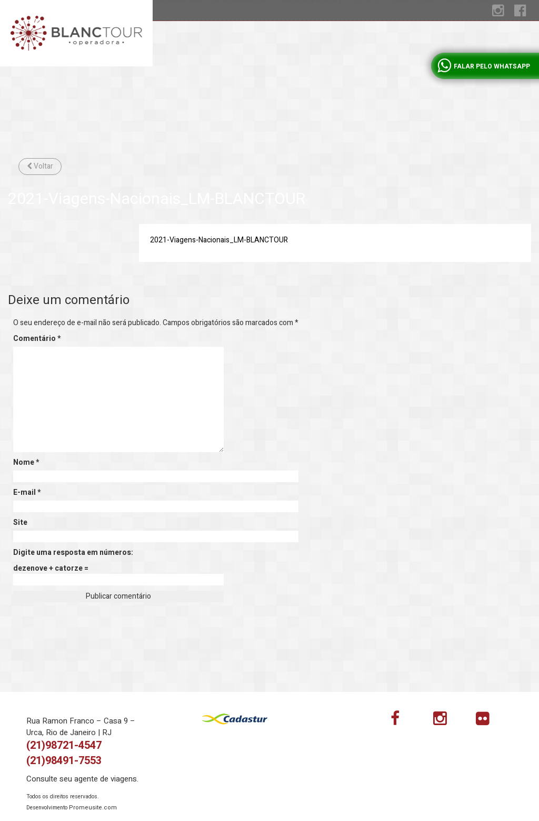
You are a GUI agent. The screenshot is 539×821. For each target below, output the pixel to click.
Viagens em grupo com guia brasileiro (212, 42)
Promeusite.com (93, 807)
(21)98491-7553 (64, 760)
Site (20, 522)
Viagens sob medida (311, 42)
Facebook (404, 721)
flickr (489, 721)
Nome (26, 462)
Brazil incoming (469, 42)
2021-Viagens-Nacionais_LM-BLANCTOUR (219, 240)
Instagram (446, 721)
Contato (366, 42)
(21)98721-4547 (64, 745)
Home (164, 63)
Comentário (37, 339)
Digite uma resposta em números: (73, 553)
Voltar (40, 166)
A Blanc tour (412, 42)
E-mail (27, 492)
